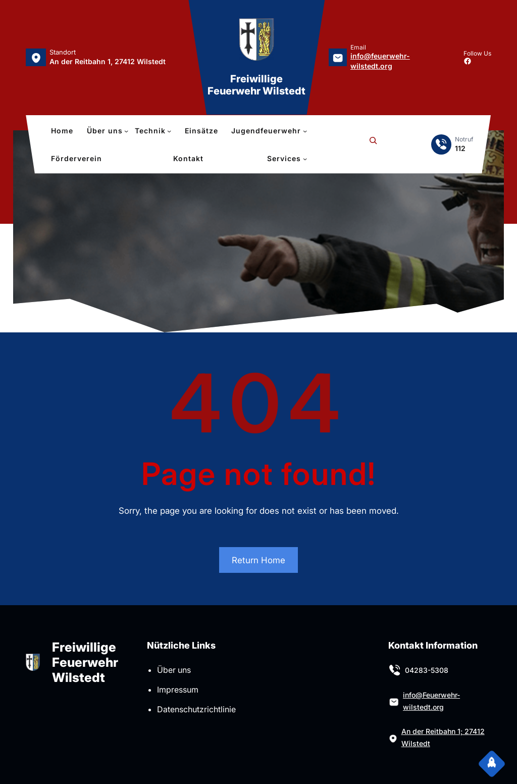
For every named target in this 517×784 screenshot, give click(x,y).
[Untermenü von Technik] (153, 131)
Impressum (177, 689)
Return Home (258, 560)
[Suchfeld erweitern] (373, 144)
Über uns (174, 670)
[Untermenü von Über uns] (108, 131)
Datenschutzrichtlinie (196, 709)
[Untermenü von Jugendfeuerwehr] (269, 131)
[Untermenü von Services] (287, 158)
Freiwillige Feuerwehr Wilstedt (256, 85)
